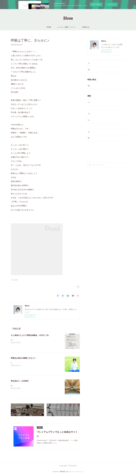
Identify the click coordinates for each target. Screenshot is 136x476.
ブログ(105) (14, 280)
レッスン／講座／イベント (66, 27)
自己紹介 (91, 70)
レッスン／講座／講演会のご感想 (99, 102)
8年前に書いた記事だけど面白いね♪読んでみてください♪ (30, 363)
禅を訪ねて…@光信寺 (19, 381)
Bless (68, 18)
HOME (49, 27)
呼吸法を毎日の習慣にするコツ (23, 358)
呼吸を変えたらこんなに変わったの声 (101, 86)
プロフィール (92, 63)
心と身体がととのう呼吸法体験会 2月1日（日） (30, 335)
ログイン (111, 4)
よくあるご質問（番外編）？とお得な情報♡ (103, 134)
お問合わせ (85, 27)
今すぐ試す (96, 4)
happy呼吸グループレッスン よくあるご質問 (103, 123)
